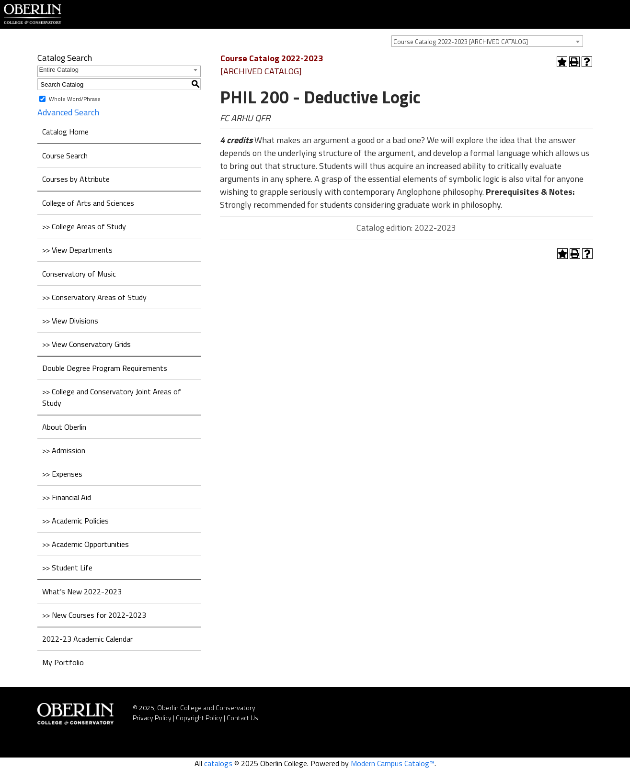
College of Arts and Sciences (88, 203)
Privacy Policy (152, 718)
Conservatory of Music (79, 273)
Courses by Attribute (76, 179)
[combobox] (487, 41)
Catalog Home (65, 131)
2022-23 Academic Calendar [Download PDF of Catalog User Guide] (87, 639)
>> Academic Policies (75, 520)
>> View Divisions (70, 320)
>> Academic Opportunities (85, 544)
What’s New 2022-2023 (82, 591)
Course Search (65, 155)
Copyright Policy (199, 718)
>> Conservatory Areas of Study (94, 297)
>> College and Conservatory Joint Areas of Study (111, 397)
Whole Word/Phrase (75, 98)
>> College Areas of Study (84, 226)
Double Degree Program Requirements (104, 368)
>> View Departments (77, 250)
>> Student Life (67, 567)
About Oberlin (64, 427)
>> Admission (63, 450)
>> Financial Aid (66, 497)
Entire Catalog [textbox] (59, 69)
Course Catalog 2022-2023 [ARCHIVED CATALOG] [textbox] (460, 41)
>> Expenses (62, 473)
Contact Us (242, 718)
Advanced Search (68, 112)
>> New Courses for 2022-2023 (94, 615)
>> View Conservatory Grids (86, 344)
